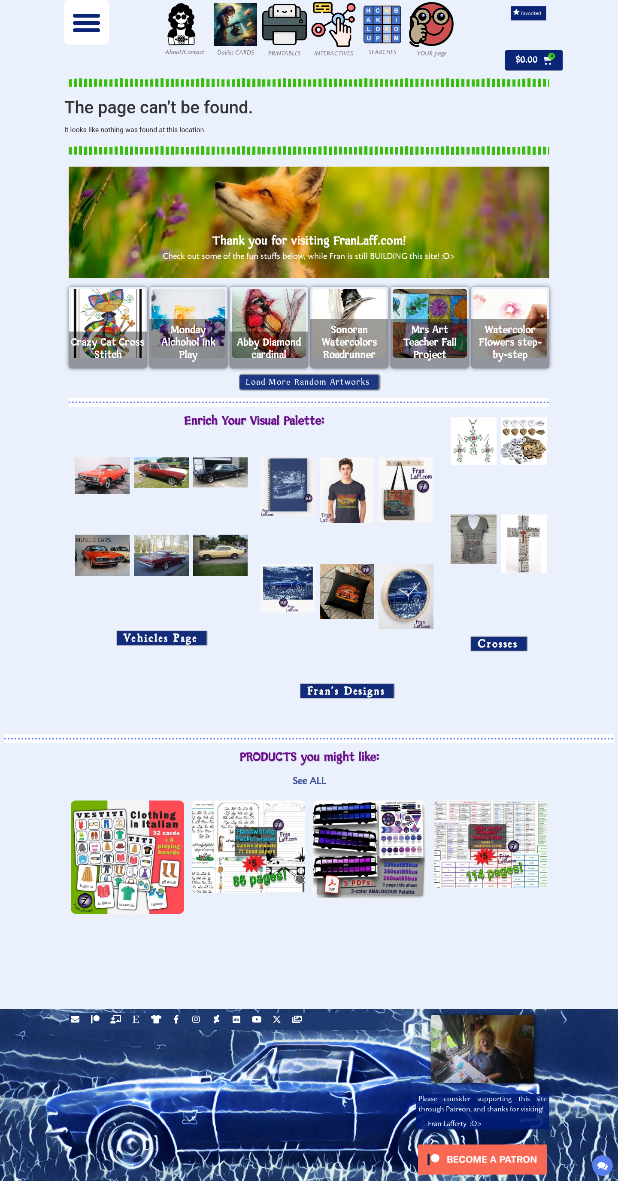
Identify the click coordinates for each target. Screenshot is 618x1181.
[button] (86, 22)
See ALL (309, 781)
